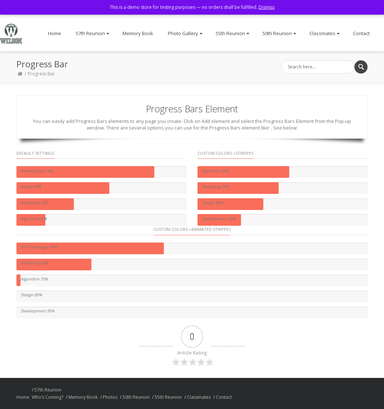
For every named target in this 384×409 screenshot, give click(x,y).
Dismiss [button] (267, 7)
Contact (361, 33)
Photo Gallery (185, 33)
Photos (110, 397)
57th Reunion (92, 33)
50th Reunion (279, 33)
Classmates (324, 33)
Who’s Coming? (47, 397)
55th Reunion (232, 33)
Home (54, 33)
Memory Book (138, 33)
